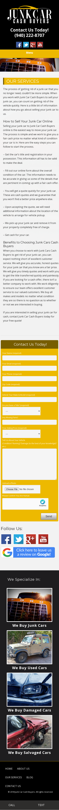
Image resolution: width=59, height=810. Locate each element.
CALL (15, 805)
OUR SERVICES (13, 777)
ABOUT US (23, 768)
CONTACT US (13, 786)
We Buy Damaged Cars (29, 710)
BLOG (29, 777)
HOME (9, 768)
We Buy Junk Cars (29, 625)
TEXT (44, 805)
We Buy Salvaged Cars (29, 752)
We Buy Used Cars (29, 667)
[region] (29, 65)
